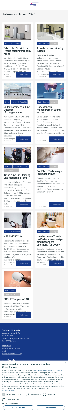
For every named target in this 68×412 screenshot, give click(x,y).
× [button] (65, 363)
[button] (65, 5)
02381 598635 (11, 341)
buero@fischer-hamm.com (18, 338)
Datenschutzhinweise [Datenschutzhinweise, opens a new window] (9, 391)
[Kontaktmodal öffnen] (3, 5)
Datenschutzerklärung (11, 348)
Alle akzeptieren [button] (18, 407)
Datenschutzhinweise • (40, 370)
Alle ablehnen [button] (50, 407)
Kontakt (59, 370)
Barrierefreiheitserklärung (12, 354)
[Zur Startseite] (34, 4)
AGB (4, 351)
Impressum (6, 346)
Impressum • (52, 370)
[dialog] (34, 386)
